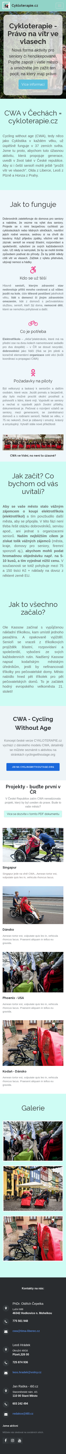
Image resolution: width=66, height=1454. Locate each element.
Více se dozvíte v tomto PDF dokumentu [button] (33, 814)
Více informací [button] (33, 84)
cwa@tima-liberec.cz (26, 1330)
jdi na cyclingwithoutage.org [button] (33, 767)
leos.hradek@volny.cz (26, 1372)
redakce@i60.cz (22, 1413)
